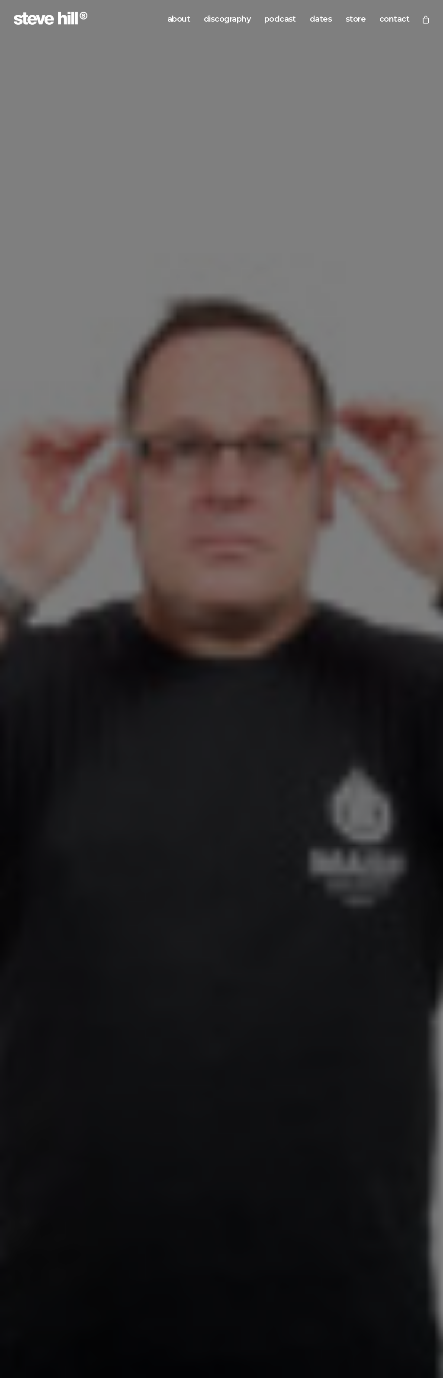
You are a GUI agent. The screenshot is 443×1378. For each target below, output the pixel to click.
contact (394, 19)
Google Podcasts (266, 900)
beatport (187, 1194)
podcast (280, 19)
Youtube (361, 900)
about (178, 19)
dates (321, 19)
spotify (260, 1194)
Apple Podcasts (264, 886)
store (356, 19)
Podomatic (365, 914)
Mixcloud (362, 886)
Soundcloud (258, 914)
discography (227, 19)
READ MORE (35, 596)
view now (222, 757)
